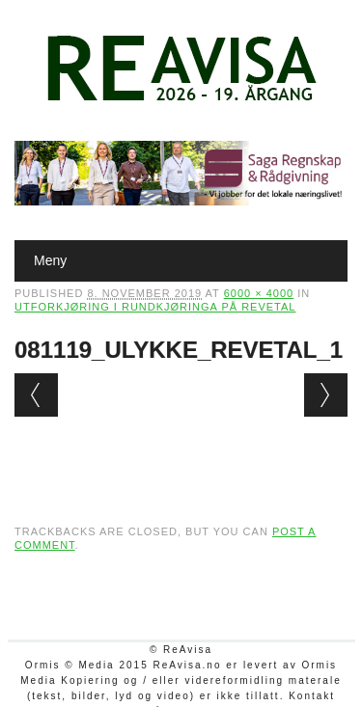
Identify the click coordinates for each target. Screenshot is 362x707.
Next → (326, 395)
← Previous (36, 395)
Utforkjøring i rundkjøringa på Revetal (154, 307)
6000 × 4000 (258, 293)
